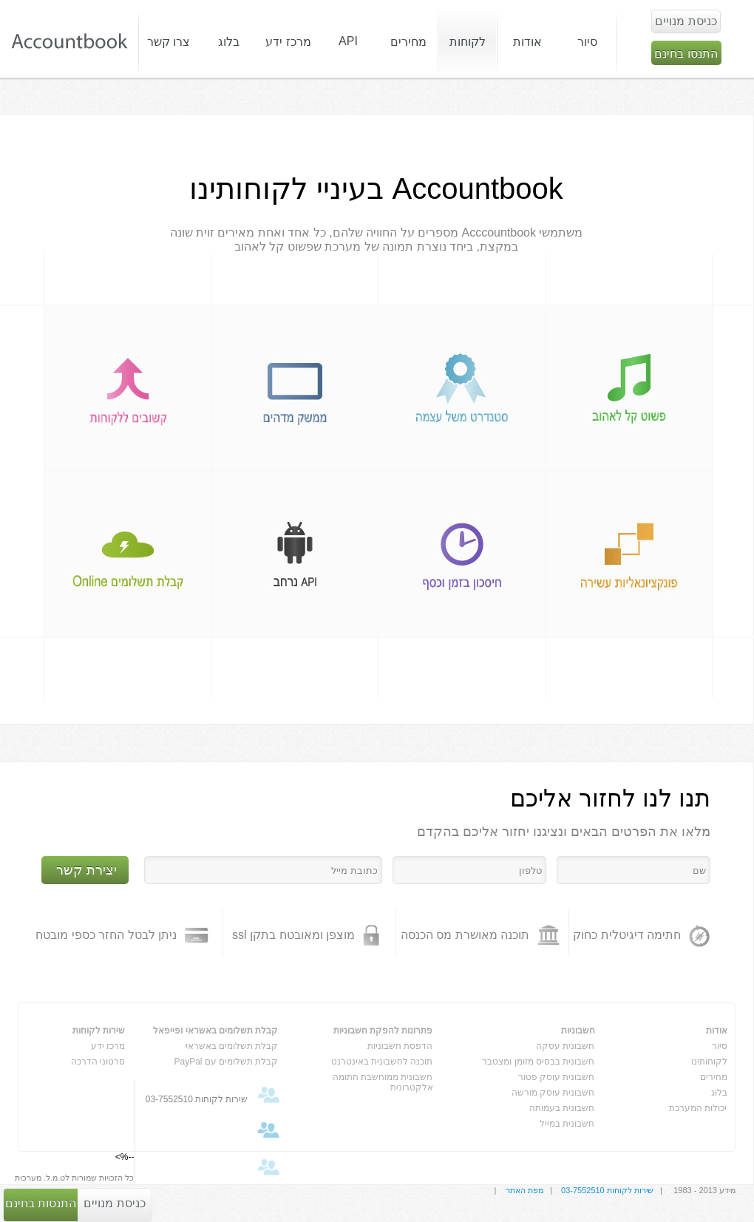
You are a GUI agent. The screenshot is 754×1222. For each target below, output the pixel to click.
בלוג (719, 1092)
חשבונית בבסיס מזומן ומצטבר (538, 1061)
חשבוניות (578, 1030)
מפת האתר (524, 1190)
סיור (587, 41)
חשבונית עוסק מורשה (553, 1092)
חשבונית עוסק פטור (556, 1077)
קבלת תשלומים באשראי (232, 1046)
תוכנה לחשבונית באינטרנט (382, 1061)
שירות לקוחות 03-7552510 (607, 1190)
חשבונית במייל (567, 1124)
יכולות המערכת (698, 1108)
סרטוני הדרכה (98, 1061)
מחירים (408, 41)
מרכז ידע (108, 1046)
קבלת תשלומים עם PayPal (226, 1061)
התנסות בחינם (40, 1203)
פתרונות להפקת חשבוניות (383, 1030)
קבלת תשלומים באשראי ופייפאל (215, 1030)
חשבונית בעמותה (561, 1108)
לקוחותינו (709, 1061)
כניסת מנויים (114, 1203)
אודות (716, 1030)
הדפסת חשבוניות (399, 1046)
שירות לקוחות (98, 1030)
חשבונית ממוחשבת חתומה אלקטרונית (383, 1079)
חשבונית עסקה (565, 1046)
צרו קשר (168, 41)
